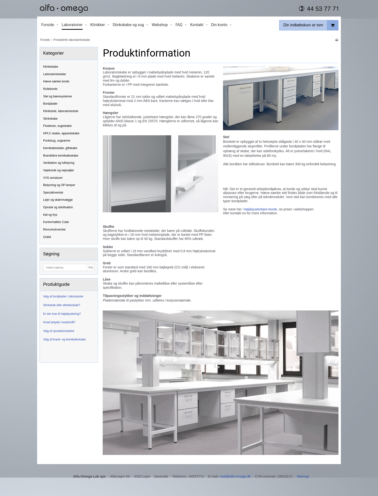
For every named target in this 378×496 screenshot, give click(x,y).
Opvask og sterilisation (58, 207)
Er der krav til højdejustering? (62, 314)
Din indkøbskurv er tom (310, 25)
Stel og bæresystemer (57, 96)
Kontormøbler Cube (56, 222)
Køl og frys (50, 214)
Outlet (47, 237)
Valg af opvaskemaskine (58, 331)
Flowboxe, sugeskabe (57, 126)
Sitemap (303, 476)
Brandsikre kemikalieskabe (60, 155)
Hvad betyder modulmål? (59, 322)
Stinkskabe (50, 118)
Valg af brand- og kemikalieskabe (64, 339)
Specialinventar (53, 192)
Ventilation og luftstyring (58, 163)
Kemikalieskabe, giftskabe (60, 148)
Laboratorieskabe (54, 74)
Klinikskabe (50, 66)
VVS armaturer (53, 178)
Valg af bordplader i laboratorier (63, 296)
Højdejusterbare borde (260, 209)
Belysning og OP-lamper (59, 185)
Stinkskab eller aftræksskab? (61, 305)
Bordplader (50, 103)
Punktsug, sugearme (56, 140)
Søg (90, 267)
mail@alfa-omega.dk (235, 476)
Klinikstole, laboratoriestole (60, 111)
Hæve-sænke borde (56, 81)
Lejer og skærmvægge (58, 199)
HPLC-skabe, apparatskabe (61, 133)
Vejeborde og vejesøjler (58, 170)
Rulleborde (50, 89)
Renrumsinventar (54, 229)
